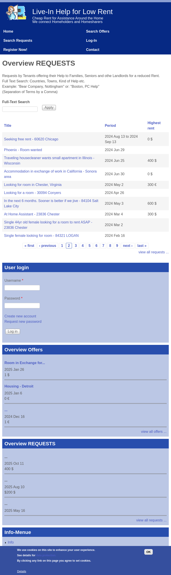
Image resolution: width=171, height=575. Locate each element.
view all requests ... (153, 252)
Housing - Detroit (18, 386)
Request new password (22, 321)
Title (7, 125)
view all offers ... (154, 431)
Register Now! (15, 50)
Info (11, 542)
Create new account (20, 316)
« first (29, 246)
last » (142, 246)
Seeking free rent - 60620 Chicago (31, 139)
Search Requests (17, 40)
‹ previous (47, 246)
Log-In (91, 40)
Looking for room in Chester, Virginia (33, 185)
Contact (92, 50)
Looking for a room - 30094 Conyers (32, 193)
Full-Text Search (16, 102)
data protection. (46, 557)
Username (13, 280)
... (5, 410)
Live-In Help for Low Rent (72, 12)
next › (127, 246)
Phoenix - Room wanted (23, 150)
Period (110, 125)
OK (148, 554)
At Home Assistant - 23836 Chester (32, 214)
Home (8, 31)
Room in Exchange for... (24, 363)
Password (13, 298)
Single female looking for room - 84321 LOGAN (41, 236)
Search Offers (97, 31)
